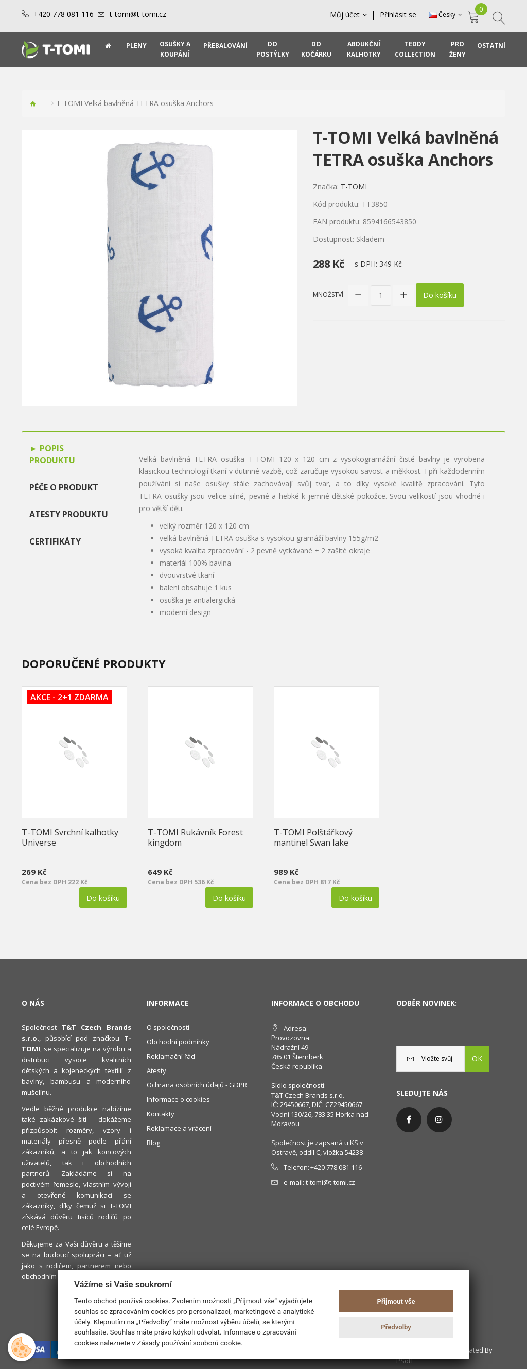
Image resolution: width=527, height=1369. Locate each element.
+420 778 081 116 (63, 14)
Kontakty (160, 1113)
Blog (153, 1142)
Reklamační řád (171, 1056)
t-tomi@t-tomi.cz (138, 14)
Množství (328, 294)
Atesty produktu (68, 514)
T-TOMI (354, 186)
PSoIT (405, 1360)
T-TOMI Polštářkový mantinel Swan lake (313, 837)
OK (477, 1058)
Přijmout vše (396, 1301)
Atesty (156, 1070)
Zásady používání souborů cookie (189, 1343)
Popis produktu (52, 454)
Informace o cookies (178, 1099)
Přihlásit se (398, 15)
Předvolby (396, 1327)
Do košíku (439, 295)
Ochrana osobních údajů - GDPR (197, 1085)
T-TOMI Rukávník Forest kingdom (195, 837)
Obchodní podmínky (178, 1041)
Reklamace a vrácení (179, 1128)
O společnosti (168, 1027)
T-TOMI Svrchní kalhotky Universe (70, 837)
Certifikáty (55, 541)
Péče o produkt (63, 487)
